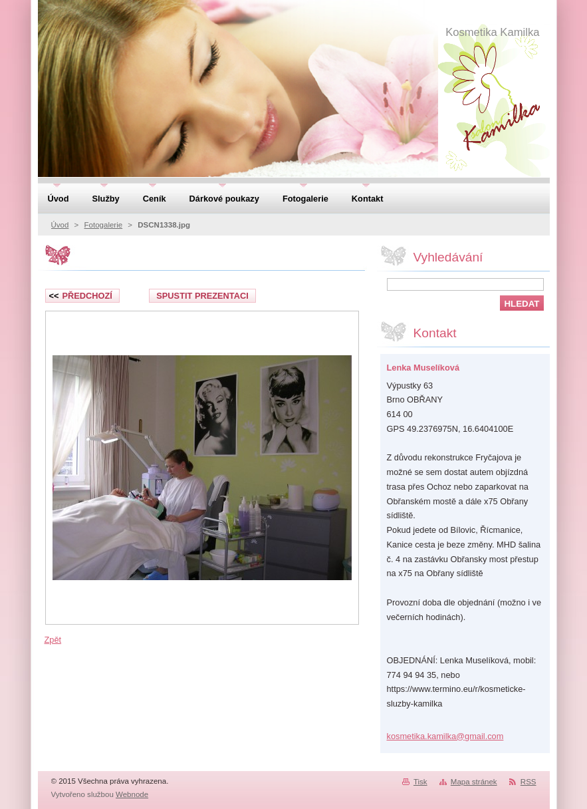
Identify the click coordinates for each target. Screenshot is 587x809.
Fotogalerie (103, 225)
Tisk (420, 782)
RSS (528, 782)
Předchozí (80, 296)
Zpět (53, 640)
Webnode (132, 794)
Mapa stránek (474, 782)
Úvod (60, 225)
